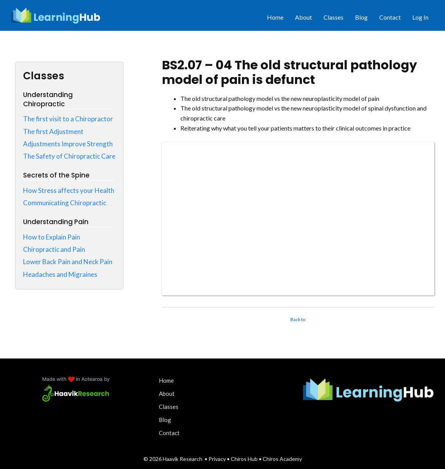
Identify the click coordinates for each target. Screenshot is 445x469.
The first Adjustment (53, 131)
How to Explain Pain (51, 237)
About (303, 17)
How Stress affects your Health (68, 190)
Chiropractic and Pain (54, 249)
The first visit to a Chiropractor (68, 119)
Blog (361, 17)
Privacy (217, 459)
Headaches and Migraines (60, 274)
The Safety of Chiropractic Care (69, 156)
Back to (297, 319)
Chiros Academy (282, 459)
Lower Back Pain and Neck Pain (67, 262)
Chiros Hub (244, 459)
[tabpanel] (298, 195)
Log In (420, 17)
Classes (333, 17)
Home (275, 17)
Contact (390, 17)
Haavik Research (182, 459)
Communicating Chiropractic (64, 203)
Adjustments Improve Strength (68, 144)
